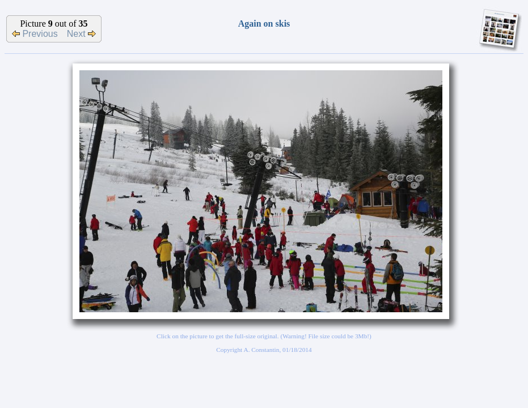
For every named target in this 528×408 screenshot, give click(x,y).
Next (81, 34)
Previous (35, 34)
